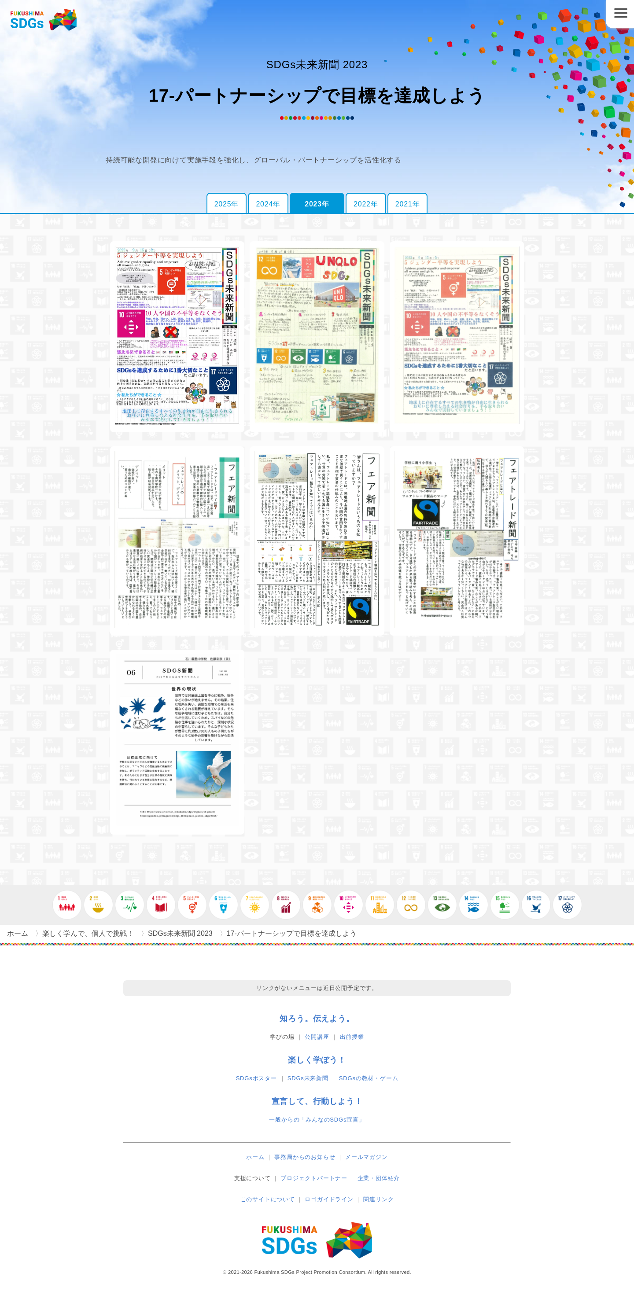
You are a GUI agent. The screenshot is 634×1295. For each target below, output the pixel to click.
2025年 (226, 204)
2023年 (317, 204)
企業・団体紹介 (379, 1178)
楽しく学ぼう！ (317, 1060)
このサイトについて (267, 1199)
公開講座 (317, 1037)
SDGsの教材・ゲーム (368, 1078)
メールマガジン (366, 1157)
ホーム (255, 1157)
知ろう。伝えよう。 (317, 1018)
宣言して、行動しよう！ (317, 1101)
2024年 (268, 204)
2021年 (407, 204)
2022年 (366, 204)
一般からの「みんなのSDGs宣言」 (317, 1119)
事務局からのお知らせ (304, 1157)
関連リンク (378, 1199)
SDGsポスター (256, 1078)
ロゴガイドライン (329, 1199)
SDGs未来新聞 (308, 1078)
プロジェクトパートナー (313, 1178)
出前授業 (352, 1037)
